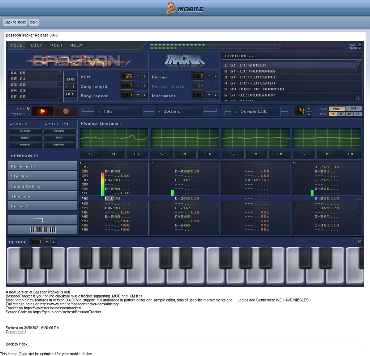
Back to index (15, 22)
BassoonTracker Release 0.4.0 (31, 35)
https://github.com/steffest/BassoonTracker (67, 312)
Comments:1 (16, 332)
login (34, 22)
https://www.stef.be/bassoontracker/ (52, 308)
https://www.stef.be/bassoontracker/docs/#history (79, 304)
